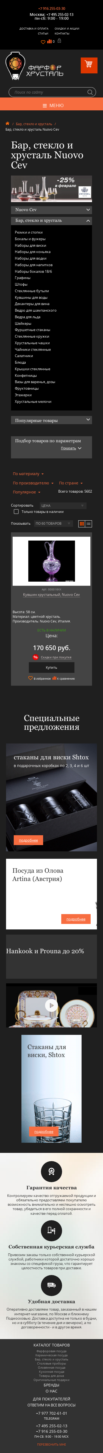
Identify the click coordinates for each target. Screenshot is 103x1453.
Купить (51, 667)
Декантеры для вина (32, 303)
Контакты (62, 33)
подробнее (28, 840)
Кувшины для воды (31, 297)
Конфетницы (26, 375)
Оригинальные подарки (51, 1380)
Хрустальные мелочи (33, 401)
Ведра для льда (27, 316)
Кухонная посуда (51, 1371)
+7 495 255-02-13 (59, 14)
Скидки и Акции (67, 28)
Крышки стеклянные (32, 368)
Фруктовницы (27, 388)
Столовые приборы (51, 1363)
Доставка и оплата (34, 28)
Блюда (20, 362)
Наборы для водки (30, 258)
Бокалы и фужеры (30, 238)
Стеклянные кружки (32, 336)
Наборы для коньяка (33, 251)
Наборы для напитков (33, 264)
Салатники (24, 355)
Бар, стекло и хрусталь (34, 124)
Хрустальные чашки (32, 342)
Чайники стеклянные (33, 349)
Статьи (43, 33)
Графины (22, 277)
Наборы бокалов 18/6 (33, 271)
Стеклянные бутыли (32, 290)
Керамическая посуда (51, 1355)
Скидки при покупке (56, 657)
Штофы (21, 284)
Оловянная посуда (51, 1367)
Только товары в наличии (39, 511)
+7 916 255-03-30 (51, 8)
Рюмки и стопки (29, 232)
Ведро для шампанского (36, 310)
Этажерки (23, 394)
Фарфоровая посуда (51, 1351)
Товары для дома (51, 1376)
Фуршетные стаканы (32, 329)
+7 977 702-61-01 (51, 1413)
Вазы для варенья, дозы (35, 381)
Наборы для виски (30, 245)
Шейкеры (23, 323)
